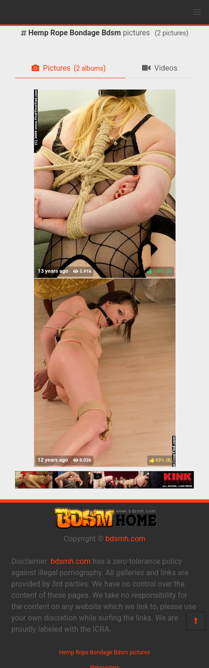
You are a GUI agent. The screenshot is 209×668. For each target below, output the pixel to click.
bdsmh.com (126, 538)
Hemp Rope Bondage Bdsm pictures (104, 652)
